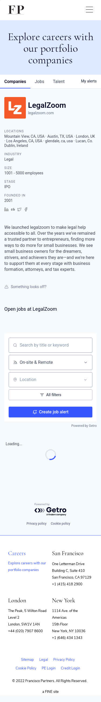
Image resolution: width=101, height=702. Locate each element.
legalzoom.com (41, 113)
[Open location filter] (85, 380)
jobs (39, 81)
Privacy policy (36, 523)
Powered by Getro (84, 426)
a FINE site (50, 691)
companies (15, 81)
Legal (43, 659)
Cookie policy (60, 523)
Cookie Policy (26, 668)
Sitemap (27, 659)
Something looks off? (25, 287)
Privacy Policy (64, 659)
